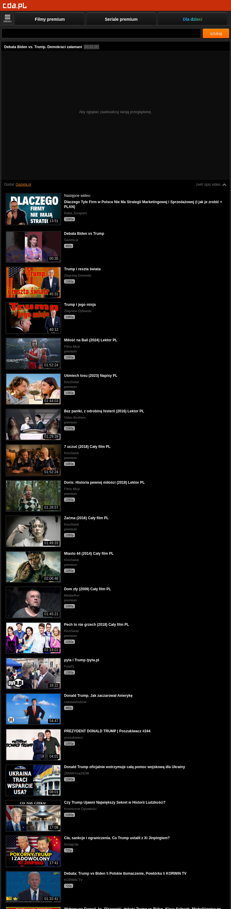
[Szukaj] (101, 33)
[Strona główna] (15, 6)
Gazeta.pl (23, 184)
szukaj (216, 33)
